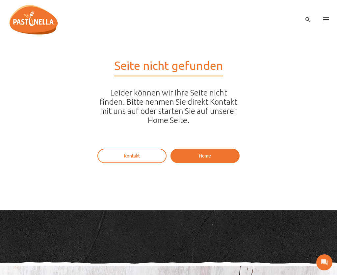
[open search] (308, 19)
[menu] (326, 19)
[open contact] (324, 262)
